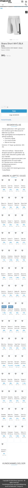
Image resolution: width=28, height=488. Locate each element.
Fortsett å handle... (6, 120)
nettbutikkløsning (21, 484)
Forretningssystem (8, 484)
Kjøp (14, 111)
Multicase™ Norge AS (16, 486)
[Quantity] (5, 107)
